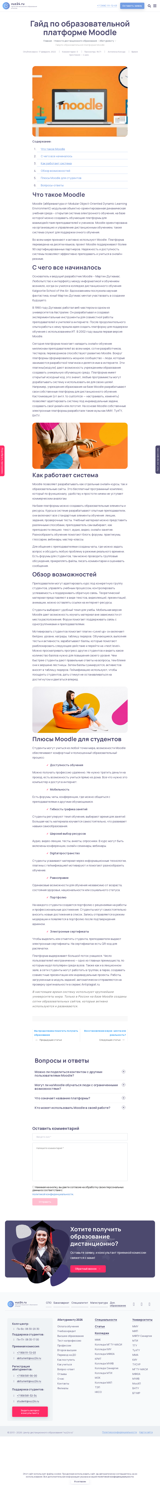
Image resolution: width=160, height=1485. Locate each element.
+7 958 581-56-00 (27, 1376)
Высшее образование (70, 1336)
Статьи (100, 1326)
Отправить (45, 1201)
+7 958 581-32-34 (27, 1395)
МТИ (135, 1341)
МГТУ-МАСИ (140, 1369)
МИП (135, 1331)
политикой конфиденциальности (52, 1194)
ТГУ (134, 1345)
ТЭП (97, 1387)
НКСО (98, 1392)
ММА (135, 1355)
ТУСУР (136, 1364)
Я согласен (80, 1481)
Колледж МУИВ (104, 1363)
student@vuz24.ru (28, 1401)
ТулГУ (136, 1350)
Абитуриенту (107, 40)
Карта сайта (146, 1432)
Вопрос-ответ (66, 1369)
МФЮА (136, 1374)
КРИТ (98, 1359)
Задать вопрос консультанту (30, 1412)
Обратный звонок (88, 1269)
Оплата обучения (68, 1326)
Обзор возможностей (55, 171)
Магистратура (99, 1303)
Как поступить (66, 1359)
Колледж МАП (103, 1382)
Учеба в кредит (66, 1331)
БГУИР (136, 1393)
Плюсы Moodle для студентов (61, 178)
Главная (47, 40)
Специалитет (79, 1303)
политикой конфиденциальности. (116, 1476)
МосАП (136, 1383)
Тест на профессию (69, 1341)
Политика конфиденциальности (119, 1432)
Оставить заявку (132, 5)
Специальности (106, 1320)
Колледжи (102, 1333)
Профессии (64, 1345)
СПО (48, 1303)
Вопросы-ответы (52, 185)
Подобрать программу (2, 461)
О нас (60, 1379)
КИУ (134, 1359)
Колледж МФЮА (105, 1354)
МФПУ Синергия (142, 1336)
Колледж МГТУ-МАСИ (108, 1344)
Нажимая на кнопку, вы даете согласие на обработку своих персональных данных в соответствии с (78, 1189)
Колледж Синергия (106, 1368)
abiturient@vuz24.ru (29, 1358)
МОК (97, 1378)
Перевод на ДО (66, 1355)
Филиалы (62, 1388)
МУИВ (135, 1379)
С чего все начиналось (56, 156)
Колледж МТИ (103, 1373)
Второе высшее (67, 1350)
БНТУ (135, 1388)
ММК (98, 1339)
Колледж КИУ (103, 1349)
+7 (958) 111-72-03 (106, 5)
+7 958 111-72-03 (26, 1353)
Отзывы (62, 1374)
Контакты (63, 1383)
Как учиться (64, 1364)
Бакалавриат (61, 1303)
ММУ (135, 1326)
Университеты (142, 1320)
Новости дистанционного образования (75, 40)
